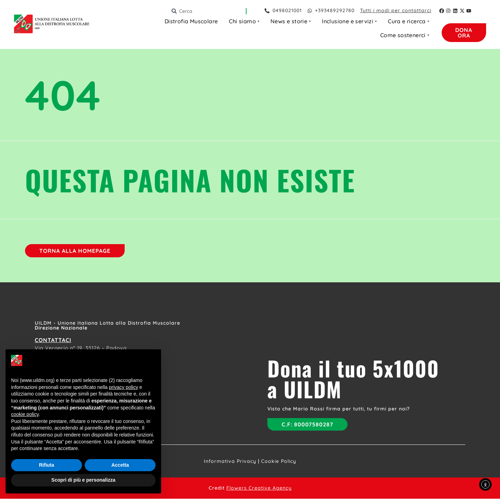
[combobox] (208, 11)
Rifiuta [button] (46, 465)
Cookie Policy (278, 461)
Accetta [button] (120, 465)
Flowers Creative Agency (259, 488)
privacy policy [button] (123, 387)
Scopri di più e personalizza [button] (83, 480)
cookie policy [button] (25, 414)
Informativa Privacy (230, 461)
